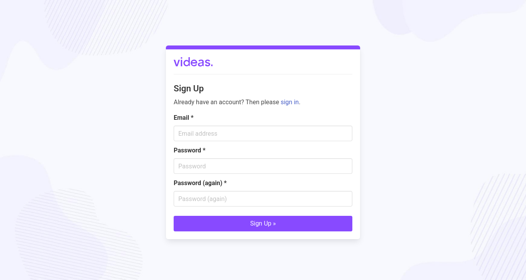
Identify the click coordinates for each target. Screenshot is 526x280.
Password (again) (200, 183)
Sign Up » (263, 223)
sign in (289, 102)
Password (190, 150)
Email (183, 117)
